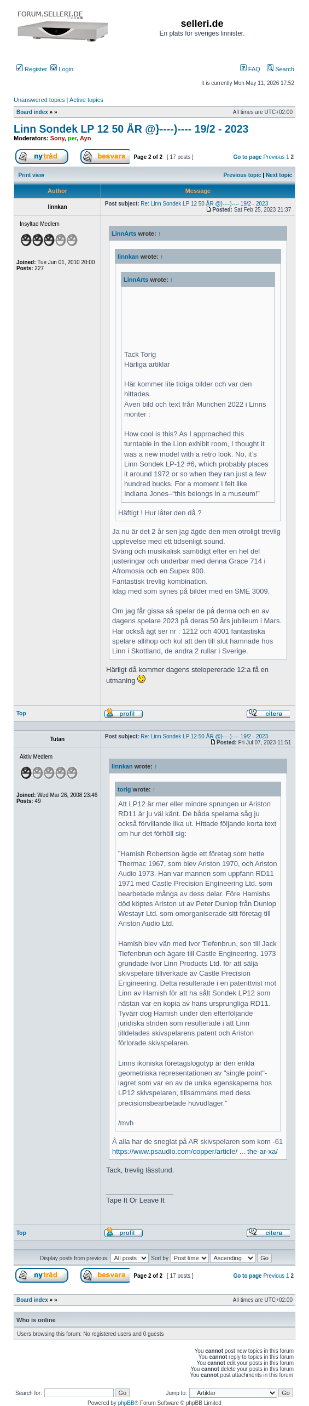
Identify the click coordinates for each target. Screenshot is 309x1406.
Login (61, 69)
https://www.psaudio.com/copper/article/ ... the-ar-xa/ (195, 1151)
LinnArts (124, 233)
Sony (57, 138)
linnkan (128, 256)
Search (280, 69)
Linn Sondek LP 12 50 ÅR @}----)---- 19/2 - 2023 (131, 129)
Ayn (85, 138)
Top (21, 713)
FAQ (250, 69)
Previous (273, 157)
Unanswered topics (39, 99)
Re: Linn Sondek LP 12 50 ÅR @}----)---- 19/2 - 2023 (204, 204)
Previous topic (242, 175)
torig (124, 789)
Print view (31, 175)
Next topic (279, 175)
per (72, 138)
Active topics (86, 99)
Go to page (247, 157)
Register (31, 69)
